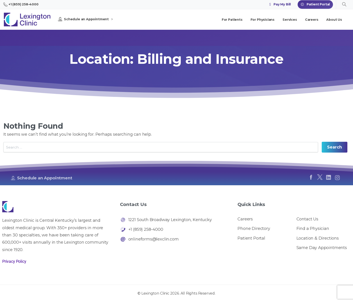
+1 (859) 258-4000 (20, 4)
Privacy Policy (14, 261)
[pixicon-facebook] (310, 179)
